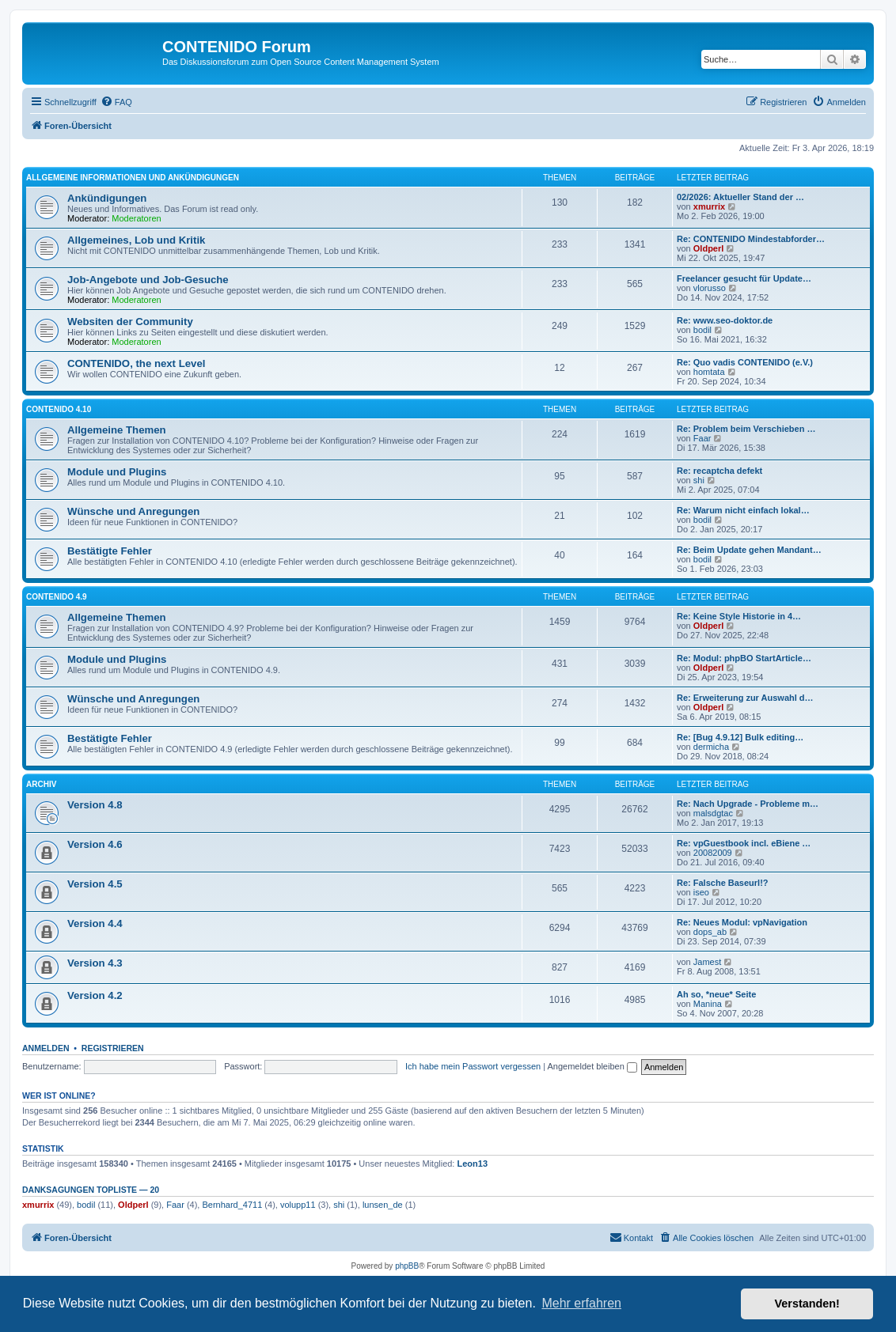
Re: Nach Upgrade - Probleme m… (747, 803)
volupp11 (298, 1204)
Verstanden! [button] (807, 1303)
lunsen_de (383, 1204)
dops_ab (710, 932)
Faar (702, 438)
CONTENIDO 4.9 (56, 596)
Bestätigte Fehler (109, 551)
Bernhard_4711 (232, 1204)
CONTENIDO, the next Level (136, 363)
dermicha (711, 746)
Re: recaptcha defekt (719, 470)
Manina (707, 1003)
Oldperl (708, 248)
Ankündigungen (106, 198)
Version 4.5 (95, 884)
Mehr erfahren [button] (581, 1303)
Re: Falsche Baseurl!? (723, 882)
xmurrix (709, 206)
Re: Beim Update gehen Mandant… (749, 549)
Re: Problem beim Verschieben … (746, 428)
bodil (702, 330)
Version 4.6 (95, 844)
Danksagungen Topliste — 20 (90, 1189)
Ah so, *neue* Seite (716, 994)
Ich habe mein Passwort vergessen (473, 1066)
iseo (701, 892)
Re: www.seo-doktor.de (725, 320)
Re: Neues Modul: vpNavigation (742, 922)
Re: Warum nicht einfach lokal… (743, 510)
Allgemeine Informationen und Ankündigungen (132, 177)
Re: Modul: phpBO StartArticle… (744, 658)
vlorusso (709, 288)
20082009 (712, 852)
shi (698, 480)
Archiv (41, 784)
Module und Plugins (116, 472)
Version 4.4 (95, 923)
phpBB (407, 1266)
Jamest (707, 962)
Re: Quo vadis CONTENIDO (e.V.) (745, 362)
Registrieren (113, 1048)
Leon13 (472, 1163)
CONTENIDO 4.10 (58, 409)
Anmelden (46, 1048)
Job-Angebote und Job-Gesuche (148, 280)
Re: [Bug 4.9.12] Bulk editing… (740, 737)
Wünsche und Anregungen (133, 511)
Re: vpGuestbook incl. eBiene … (744, 843)
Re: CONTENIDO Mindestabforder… (751, 239)
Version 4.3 (95, 963)
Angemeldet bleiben (592, 1066)
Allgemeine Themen (116, 430)
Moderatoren (136, 218)
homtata (709, 372)
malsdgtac (713, 813)
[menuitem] (116, 102)
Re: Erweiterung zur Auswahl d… (745, 697)
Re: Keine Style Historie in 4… (739, 616)
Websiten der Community (130, 321)
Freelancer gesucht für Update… (744, 278)
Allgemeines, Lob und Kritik (136, 240)
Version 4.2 (95, 995)
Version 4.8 (95, 805)
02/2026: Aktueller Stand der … (740, 197)
